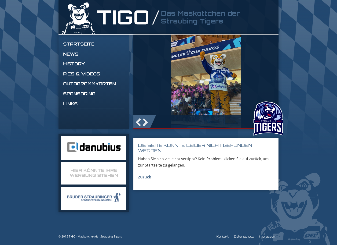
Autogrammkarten (89, 83)
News (70, 54)
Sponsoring (79, 93)
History (74, 63)
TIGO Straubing (151, 18)
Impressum (267, 236)
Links (70, 103)
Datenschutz (244, 236)
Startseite (79, 43)
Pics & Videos (81, 73)
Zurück (144, 177)
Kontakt (222, 236)
